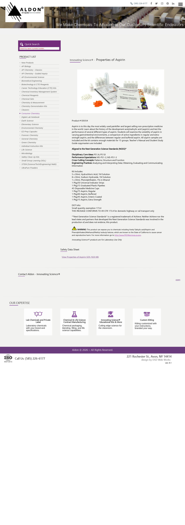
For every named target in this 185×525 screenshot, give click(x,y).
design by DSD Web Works (156, 359)
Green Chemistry (28, 142)
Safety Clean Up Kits (30, 157)
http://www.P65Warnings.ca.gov (128, 235)
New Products (27, 63)
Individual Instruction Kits (32, 146)
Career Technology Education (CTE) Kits (38, 88)
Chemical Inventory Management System (39, 92)
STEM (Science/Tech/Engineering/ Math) (38, 164)
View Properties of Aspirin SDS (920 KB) (80, 256)
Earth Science (27, 121)
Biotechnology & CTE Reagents (35, 84)
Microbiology (26, 153)
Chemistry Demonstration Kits (34, 106)
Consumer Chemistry (30, 113)
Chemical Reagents (29, 95)
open (178, 279)
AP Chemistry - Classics (31, 70)
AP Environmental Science (32, 77)
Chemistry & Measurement (32, 103)
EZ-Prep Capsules (29, 132)
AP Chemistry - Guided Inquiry (34, 74)
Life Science (26, 150)
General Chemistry (29, 139)
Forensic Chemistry (29, 135)
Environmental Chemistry (32, 128)
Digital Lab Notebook (30, 117)
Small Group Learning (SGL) (33, 161)
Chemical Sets (27, 99)
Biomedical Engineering (31, 81)
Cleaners (25, 110)
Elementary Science (30, 124)
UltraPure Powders (29, 168)
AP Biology (26, 66)
